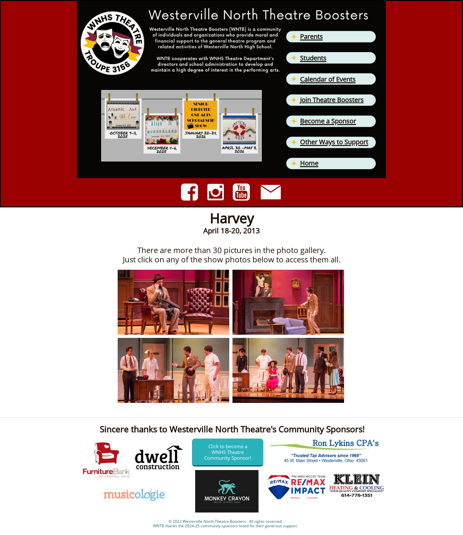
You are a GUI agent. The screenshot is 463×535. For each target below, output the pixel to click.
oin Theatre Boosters (333, 99)
